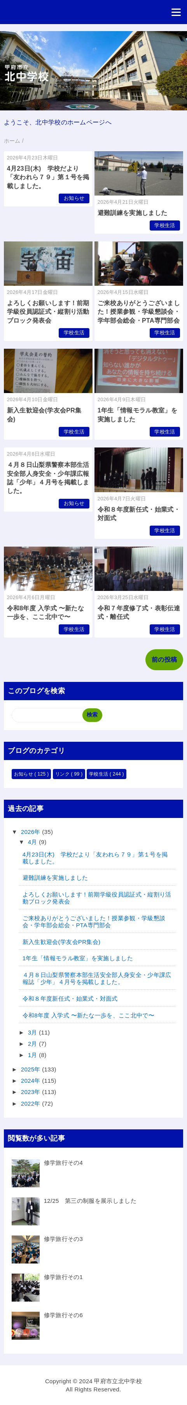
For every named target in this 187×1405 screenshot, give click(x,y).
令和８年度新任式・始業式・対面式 (70, 998)
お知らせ (74, 198)
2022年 (31, 1103)
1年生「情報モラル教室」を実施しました (78, 958)
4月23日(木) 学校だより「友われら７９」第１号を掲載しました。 (48, 177)
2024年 (31, 1080)
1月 (33, 1055)
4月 (33, 842)
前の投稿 (164, 659)
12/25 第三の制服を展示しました (90, 1200)
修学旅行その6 (63, 1315)
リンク (63, 774)
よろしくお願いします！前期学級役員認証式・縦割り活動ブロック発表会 (48, 312)
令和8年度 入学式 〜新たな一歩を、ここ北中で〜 (88, 1015)
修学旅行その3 (63, 1238)
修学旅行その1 (63, 1277)
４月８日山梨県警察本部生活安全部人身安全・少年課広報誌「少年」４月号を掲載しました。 (97, 978)
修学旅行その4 (63, 1162)
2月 (33, 1043)
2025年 (31, 1069)
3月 (33, 1032)
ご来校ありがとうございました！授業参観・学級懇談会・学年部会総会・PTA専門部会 (139, 312)
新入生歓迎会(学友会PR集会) (62, 941)
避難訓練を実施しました (133, 213)
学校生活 (164, 225)
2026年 (31, 831)
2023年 (31, 1092)
